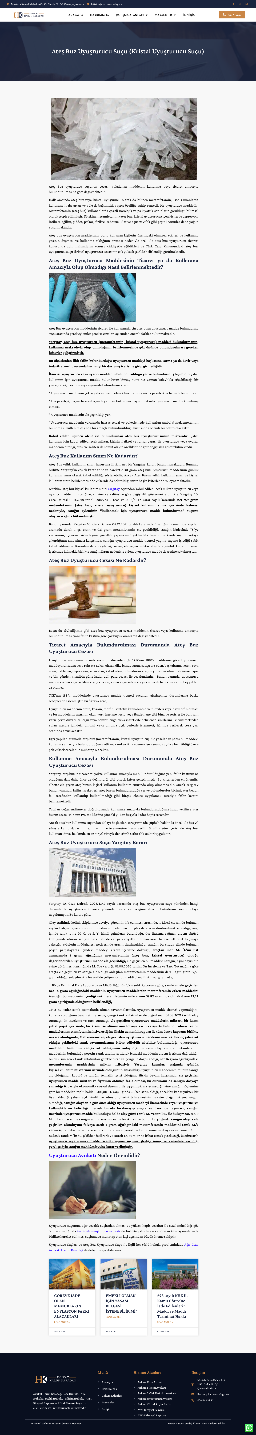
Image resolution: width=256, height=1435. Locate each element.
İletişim (189, 15)
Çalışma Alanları (132, 14)
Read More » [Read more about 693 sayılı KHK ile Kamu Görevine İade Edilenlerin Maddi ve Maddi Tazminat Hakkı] (165, 1322)
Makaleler (165, 14)
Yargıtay (114, 489)
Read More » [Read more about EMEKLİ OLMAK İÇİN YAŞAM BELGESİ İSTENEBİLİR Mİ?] (114, 1316)
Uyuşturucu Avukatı (72, 1155)
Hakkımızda (99, 15)
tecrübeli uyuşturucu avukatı (98, 1231)
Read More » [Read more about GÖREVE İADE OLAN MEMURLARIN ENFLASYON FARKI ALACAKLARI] (62, 1322)
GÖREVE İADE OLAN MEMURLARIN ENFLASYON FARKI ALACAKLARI (71, 1306)
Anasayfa (75, 15)
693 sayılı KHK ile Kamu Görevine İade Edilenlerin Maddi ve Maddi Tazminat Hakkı (172, 1306)
